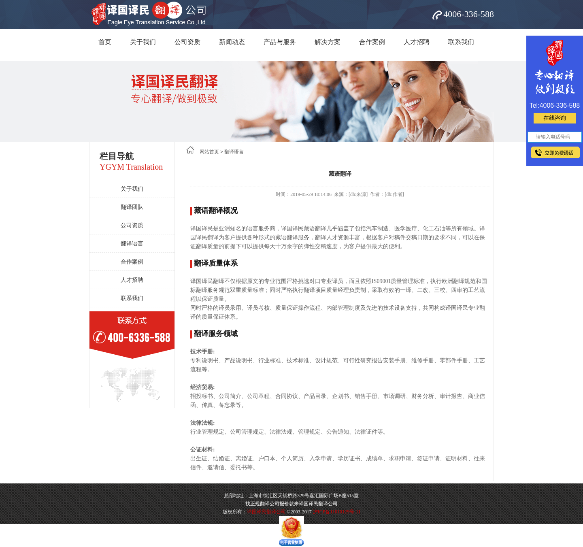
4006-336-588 (468, 14)
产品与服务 (280, 41)
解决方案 (327, 41)
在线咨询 (554, 118)
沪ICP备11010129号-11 (337, 512)
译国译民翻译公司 (266, 512)
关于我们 (143, 41)
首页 (104, 41)
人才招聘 (417, 41)
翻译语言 (132, 244)
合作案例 (372, 41)
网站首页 (209, 152)
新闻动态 (232, 41)
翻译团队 (132, 207)
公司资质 (187, 41)
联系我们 (461, 41)
